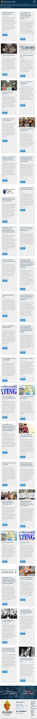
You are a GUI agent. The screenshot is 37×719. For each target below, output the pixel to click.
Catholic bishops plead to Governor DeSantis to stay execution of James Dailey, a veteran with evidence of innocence (26, 15)
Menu (34, 1)
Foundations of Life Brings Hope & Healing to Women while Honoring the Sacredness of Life (8, 158)
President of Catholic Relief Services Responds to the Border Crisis (26, 660)
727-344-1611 (21, 706)
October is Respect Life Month (8, 55)
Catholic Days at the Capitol (7, 542)
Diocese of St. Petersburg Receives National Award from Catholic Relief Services (8, 503)
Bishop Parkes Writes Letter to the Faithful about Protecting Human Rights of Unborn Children (26, 464)
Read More (5, 34)
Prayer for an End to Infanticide (26, 358)
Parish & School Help (9, 693)
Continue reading (5, 32)
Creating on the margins (25, 542)
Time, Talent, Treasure (28, 693)
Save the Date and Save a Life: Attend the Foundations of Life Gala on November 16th (8, 199)
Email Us (18, 709)
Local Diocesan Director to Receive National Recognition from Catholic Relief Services (26, 611)
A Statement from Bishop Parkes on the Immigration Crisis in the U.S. (26, 189)
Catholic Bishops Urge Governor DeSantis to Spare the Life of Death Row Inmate (26, 229)
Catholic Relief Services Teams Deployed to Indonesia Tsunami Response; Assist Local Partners (8, 650)
